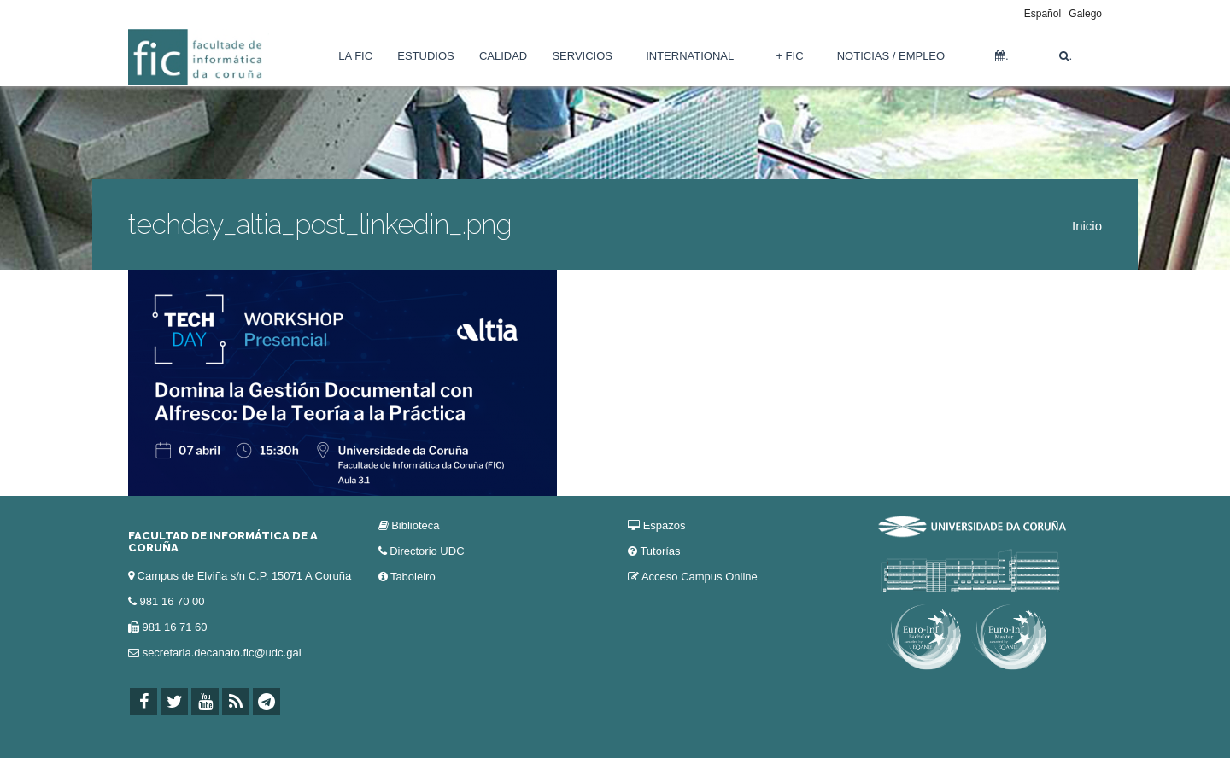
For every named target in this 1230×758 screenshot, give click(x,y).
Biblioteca (415, 525)
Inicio (1087, 226)
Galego (1085, 14)
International (690, 56)
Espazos (664, 525)
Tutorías (660, 551)
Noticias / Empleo (891, 56)
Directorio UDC (427, 551)
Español (1042, 14)
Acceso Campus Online (699, 576)
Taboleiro (413, 576)
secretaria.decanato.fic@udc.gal (222, 652)
